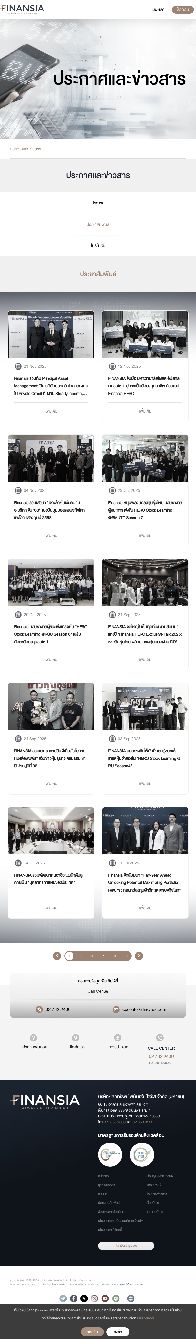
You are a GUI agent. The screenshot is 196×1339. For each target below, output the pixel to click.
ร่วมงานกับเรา (155, 1211)
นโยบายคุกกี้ (145, 1318)
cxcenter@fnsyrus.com (144, 1009)
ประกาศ (98, 203)
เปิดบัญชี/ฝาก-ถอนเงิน (161, 1176)
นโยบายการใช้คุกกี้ (110, 1229)
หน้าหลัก (103, 1176)
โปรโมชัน (98, 245)
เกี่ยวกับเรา (153, 1203)
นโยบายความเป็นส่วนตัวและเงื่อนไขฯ (121, 1220)
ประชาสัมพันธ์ (98, 224)
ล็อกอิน (183, 9)
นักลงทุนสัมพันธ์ (109, 1203)
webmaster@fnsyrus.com (127, 1284)
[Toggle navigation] (158, 10)
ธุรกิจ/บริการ (106, 1185)
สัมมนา (102, 1194)
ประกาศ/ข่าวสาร (156, 1194)
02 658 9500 (143, 1122)
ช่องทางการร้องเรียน (111, 1211)
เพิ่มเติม (51, 411)
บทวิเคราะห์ (153, 1185)
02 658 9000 (115, 1122)
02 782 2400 (58, 1009)
